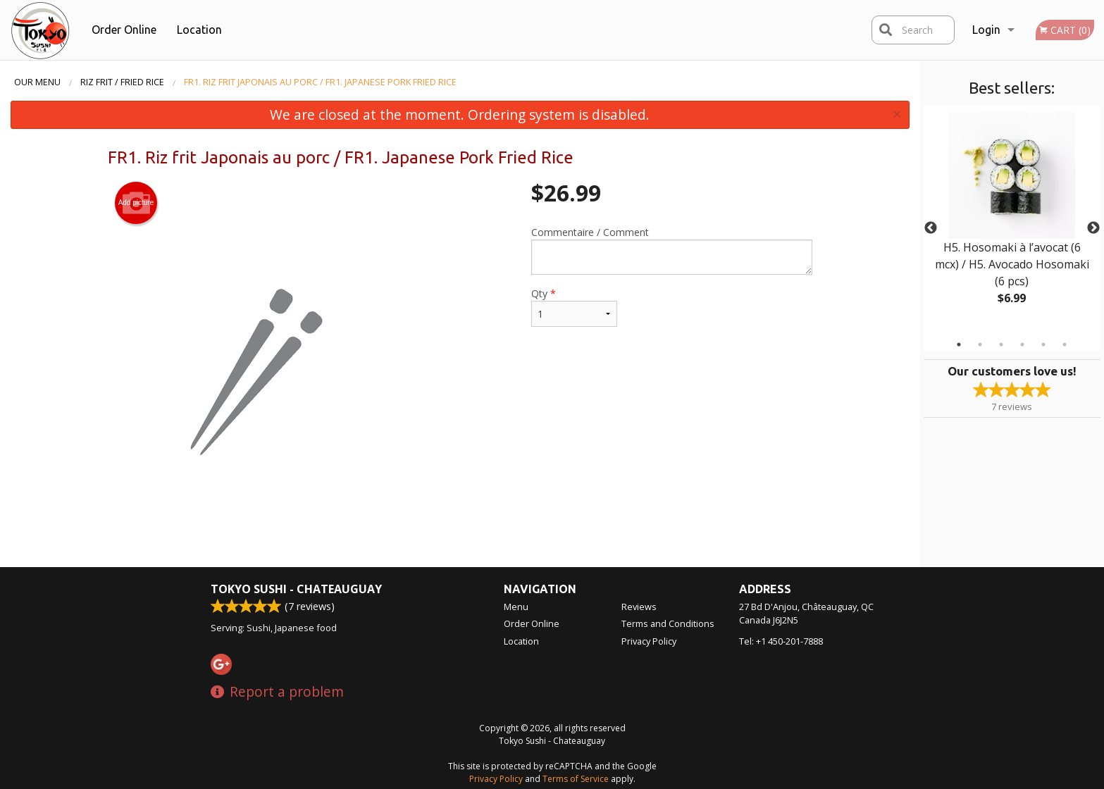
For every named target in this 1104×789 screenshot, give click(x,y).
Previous (931, 228)
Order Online (124, 29)
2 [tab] (980, 344)
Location (199, 29)
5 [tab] (1043, 344)
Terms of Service (575, 779)
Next (1093, 228)
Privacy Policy (648, 641)
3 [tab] (1001, 344)
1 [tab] (959, 344)
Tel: (781, 641)
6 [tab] (1065, 344)
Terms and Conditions (667, 623)
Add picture (136, 203)
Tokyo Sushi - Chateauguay (296, 589)
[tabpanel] (1012, 219)
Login (986, 29)
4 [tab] (1022, 344)
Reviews (639, 606)
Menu (516, 606)
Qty (574, 307)
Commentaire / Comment (671, 250)
